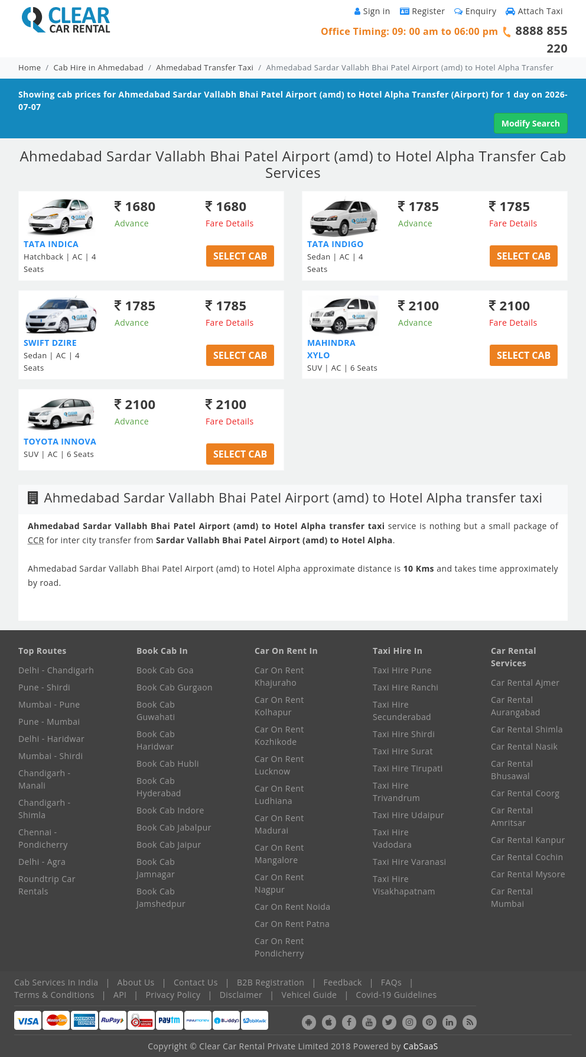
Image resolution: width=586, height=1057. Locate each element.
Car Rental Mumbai (512, 897)
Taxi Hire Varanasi (409, 861)
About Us (136, 982)
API (119, 994)
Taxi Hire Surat (403, 751)
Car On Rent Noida (292, 906)
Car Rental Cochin (527, 857)
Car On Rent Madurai (279, 824)
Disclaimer (241, 994)
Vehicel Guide (309, 994)
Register (422, 11)
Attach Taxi (534, 11)
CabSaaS (420, 1046)
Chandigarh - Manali (44, 779)
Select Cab (240, 255)
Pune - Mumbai (49, 721)
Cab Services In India (56, 982)
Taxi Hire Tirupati (408, 768)
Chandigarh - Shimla (44, 809)
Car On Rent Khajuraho (279, 676)
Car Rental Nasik (524, 746)
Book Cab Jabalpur (173, 827)
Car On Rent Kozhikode (279, 735)
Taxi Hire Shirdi (404, 734)
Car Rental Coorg (525, 793)
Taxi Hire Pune (402, 670)
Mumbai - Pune (49, 704)
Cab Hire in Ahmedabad (99, 67)
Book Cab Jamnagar (155, 868)
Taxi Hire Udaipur (408, 815)
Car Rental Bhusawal (512, 770)
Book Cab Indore (170, 810)
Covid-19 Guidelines (396, 994)
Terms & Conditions (54, 994)
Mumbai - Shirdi (50, 755)
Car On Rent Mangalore (279, 853)
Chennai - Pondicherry (43, 838)
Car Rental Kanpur (528, 839)
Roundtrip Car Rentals (47, 885)
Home (29, 67)
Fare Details (230, 223)
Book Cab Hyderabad (158, 787)
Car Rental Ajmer (525, 682)
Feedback (343, 982)
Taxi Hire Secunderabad (402, 710)
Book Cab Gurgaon (174, 687)
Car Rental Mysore (528, 874)
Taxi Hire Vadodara (392, 838)
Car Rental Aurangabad (516, 706)
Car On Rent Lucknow (279, 765)
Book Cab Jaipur (168, 844)
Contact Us (196, 982)
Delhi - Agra (42, 861)
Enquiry (475, 11)
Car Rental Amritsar (512, 816)
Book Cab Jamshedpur (160, 897)
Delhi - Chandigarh (56, 670)
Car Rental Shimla (527, 729)
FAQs (391, 982)
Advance (132, 223)
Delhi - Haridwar (51, 738)
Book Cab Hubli (167, 763)
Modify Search (531, 123)
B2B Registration (270, 982)
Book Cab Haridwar (155, 740)
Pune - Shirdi (44, 687)
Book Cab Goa (165, 670)
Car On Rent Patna (292, 923)
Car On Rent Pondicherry (279, 947)
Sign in (372, 11)
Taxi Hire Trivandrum (396, 791)
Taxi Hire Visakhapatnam (404, 885)
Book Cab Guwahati (155, 710)
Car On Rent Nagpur (279, 883)
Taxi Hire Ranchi (405, 687)
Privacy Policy (173, 994)
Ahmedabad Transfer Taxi (204, 67)
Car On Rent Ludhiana (279, 794)
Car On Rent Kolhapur (279, 706)
